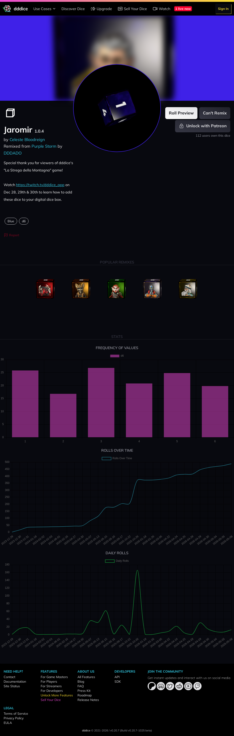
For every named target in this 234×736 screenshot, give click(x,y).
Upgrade (101, 8)
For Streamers (51, 686)
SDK (117, 681)
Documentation (15, 681)
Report (11, 235)
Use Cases (45, 8)
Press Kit (83, 691)
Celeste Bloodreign (27, 139)
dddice (86, 730)
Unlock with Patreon (203, 126)
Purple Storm (44, 146)
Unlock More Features (57, 695)
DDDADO (13, 153)
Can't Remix (215, 113)
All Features (86, 677)
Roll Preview (181, 113)
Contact (9, 677)
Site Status (12, 686)
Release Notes (88, 700)
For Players (49, 681)
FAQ (80, 686)
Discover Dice (73, 8)
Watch (161, 8)
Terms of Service (16, 714)
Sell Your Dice (132, 8)
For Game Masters (54, 677)
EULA (8, 723)
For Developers (52, 691)
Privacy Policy (14, 718)
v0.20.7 (114, 730)
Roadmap (84, 695)
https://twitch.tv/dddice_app (40, 184)
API (117, 677)
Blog (80, 681)
